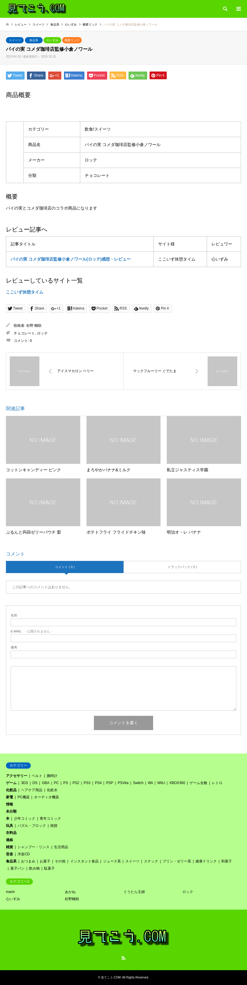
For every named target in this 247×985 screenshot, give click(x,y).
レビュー (21, 24)
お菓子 (45, 861)
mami (10, 892)
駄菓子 (49, 868)
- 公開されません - (31, 631)
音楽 (9, 854)
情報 (9, 804)
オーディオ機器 (46, 797)
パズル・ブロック (31, 826)
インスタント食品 (84, 861)
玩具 (9, 826)
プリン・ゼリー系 (177, 861)
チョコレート (24, 333)
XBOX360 (177, 783)
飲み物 (34, 868)
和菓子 (226, 861)
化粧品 (11, 790)
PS (65, 783)
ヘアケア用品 (31, 790)
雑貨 (53, 826)
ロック (187, 892)
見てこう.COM (111, 977)
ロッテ (42, 333)
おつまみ (28, 861)
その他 (60, 861)
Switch (138, 783)
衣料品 (11, 833)
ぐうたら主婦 (134, 892)
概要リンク (72, 40)
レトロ (217, 783)
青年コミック (50, 818)
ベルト (37, 776)
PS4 (98, 783)
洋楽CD (23, 854)
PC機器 (23, 797)
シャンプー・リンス (33, 847)
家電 (9, 797)
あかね (70, 892)
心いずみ (52, 40)
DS (35, 783)
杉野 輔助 (33, 325)
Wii (150, 783)
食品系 (33, 40)
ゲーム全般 (198, 783)
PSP (109, 783)
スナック (151, 861)
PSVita (123, 783)
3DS (24, 783)
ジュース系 (112, 861)
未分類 (11, 811)
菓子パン (17, 868)
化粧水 (52, 790)
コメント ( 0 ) (65, 567)
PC (56, 783)
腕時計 (52, 776)
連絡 (9, 840)
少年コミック (24, 818)
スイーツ (15, 40)
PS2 (76, 783)
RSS (123, 958)
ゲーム (11, 783)
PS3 (87, 783)
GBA (45, 783)
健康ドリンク (206, 861)
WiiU (161, 783)
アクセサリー (16, 776)
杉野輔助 (72, 899)
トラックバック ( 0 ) (182, 567)
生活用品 (61, 847)
